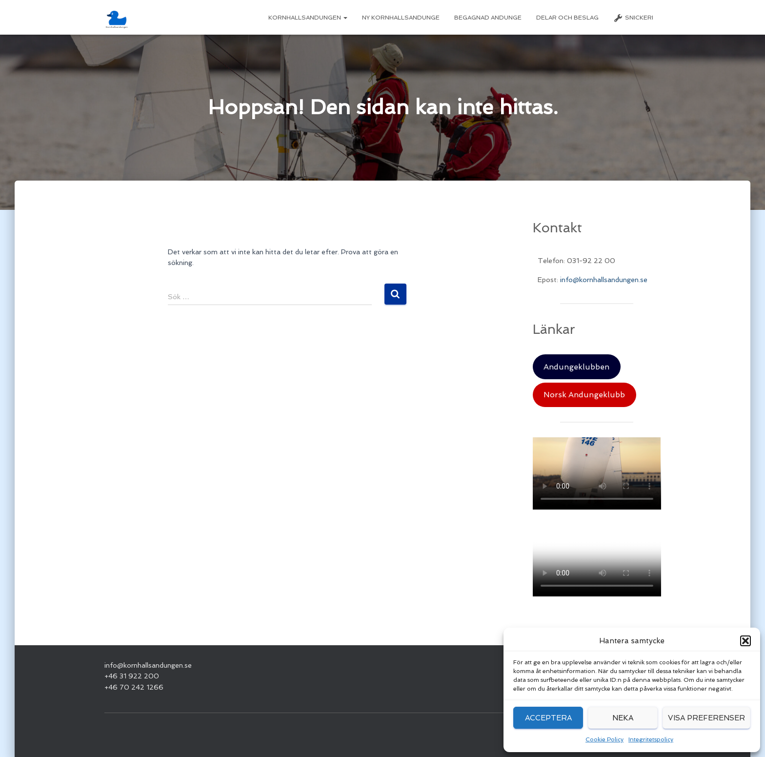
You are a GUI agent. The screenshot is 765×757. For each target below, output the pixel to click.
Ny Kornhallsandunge (401, 17)
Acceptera (548, 718)
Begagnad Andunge (488, 17)
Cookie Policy (604, 739)
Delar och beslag (567, 17)
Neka (622, 718)
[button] (745, 641)
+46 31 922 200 (131, 676)
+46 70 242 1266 (133, 687)
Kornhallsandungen (307, 17)
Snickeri (633, 18)
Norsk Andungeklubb (584, 394)
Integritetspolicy (650, 739)
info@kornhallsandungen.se (603, 280)
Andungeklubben (576, 366)
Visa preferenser (706, 718)
